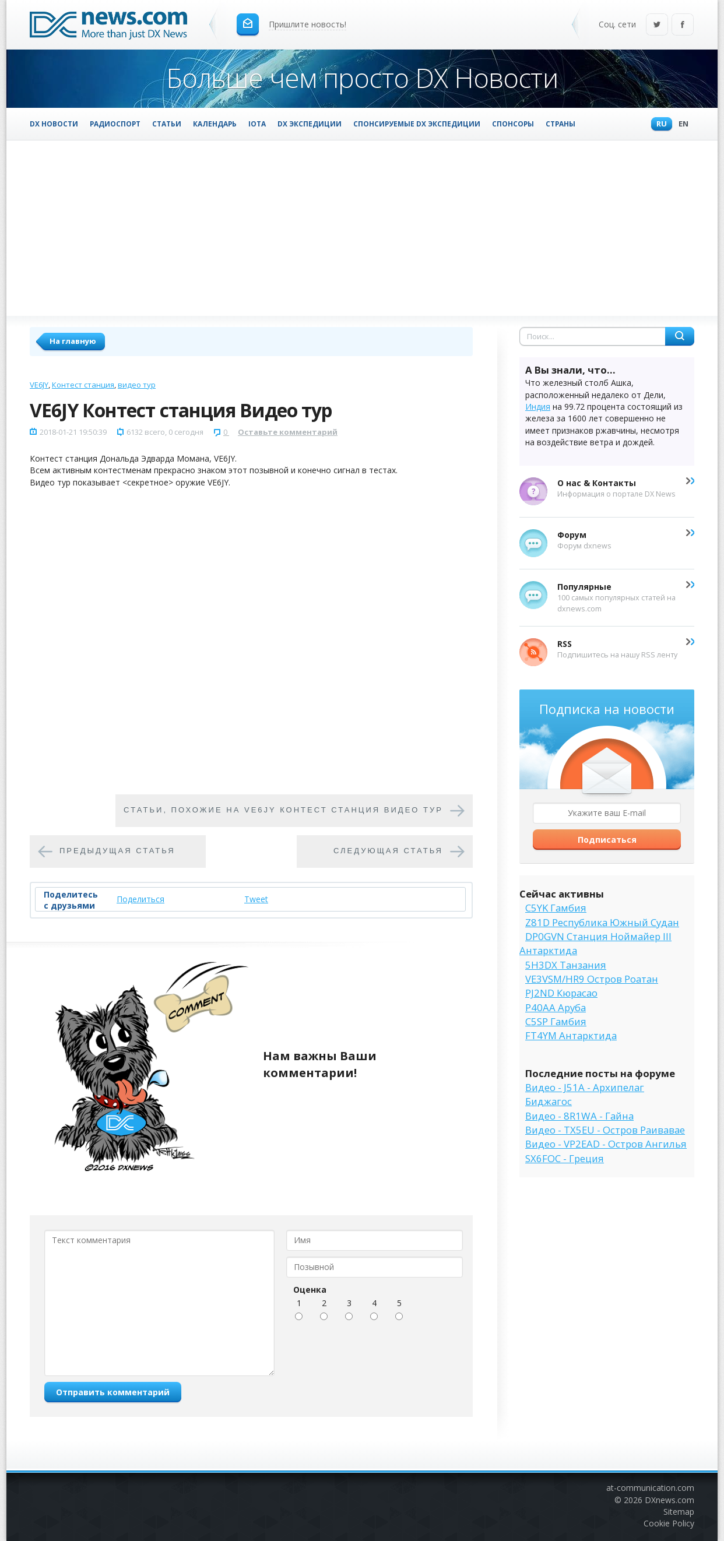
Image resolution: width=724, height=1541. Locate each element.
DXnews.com (669, 1499)
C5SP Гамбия (555, 1021)
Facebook (682, 25)
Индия (537, 406)
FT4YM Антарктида (571, 1035)
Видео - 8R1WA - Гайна (579, 1116)
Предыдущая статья (117, 851)
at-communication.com (650, 1487)
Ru (659, 124)
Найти (679, 336)
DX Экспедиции (309, 123)
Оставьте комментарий (288, 432)
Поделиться (140, 899)
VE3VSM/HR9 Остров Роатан (591, 979)
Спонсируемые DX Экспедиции (416, 123)
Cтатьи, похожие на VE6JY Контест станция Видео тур (283, 810)
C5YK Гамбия (555, 907)
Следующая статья (388, 851)
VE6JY (39, 384)
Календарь (215, 123)
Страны (560, 123)
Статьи (166, 123)
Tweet (256, 899)
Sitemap (678, 1511)
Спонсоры (513, 123)
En (680, 124)
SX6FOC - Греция (564, 1158)
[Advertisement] (362, 227)
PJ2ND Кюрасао (561, 993)
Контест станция (83, 384)
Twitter (657, 25)
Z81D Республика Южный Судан (602, 922)
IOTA (257, 123)
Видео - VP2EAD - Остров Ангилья (606, 1144)
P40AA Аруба (555, 1007)
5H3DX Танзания (565, 965)
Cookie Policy (669, 1523)
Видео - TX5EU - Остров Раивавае (605, 1130)
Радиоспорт (115, 123)
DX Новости (54, 123)
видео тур (137, 384)
